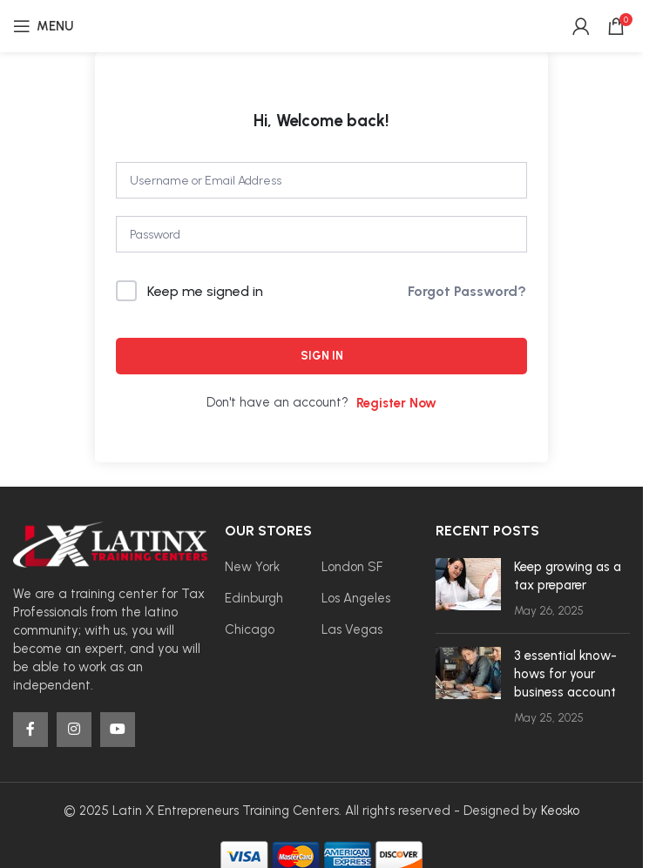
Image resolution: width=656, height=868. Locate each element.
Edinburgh (254, 598)
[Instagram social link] (74, 729)
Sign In (322, 355)
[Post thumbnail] (468, 589)
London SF (351, 567)
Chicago (249, 629)
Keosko (560, 810)
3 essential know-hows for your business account (565, 674)
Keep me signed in (205, 291)
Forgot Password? (467, 291)
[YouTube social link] (117, 729)
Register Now (396, 403)
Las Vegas (351, 629)
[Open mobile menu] (43, 26)
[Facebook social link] (30, 729)
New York (252, 567)
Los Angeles (355, 598)
